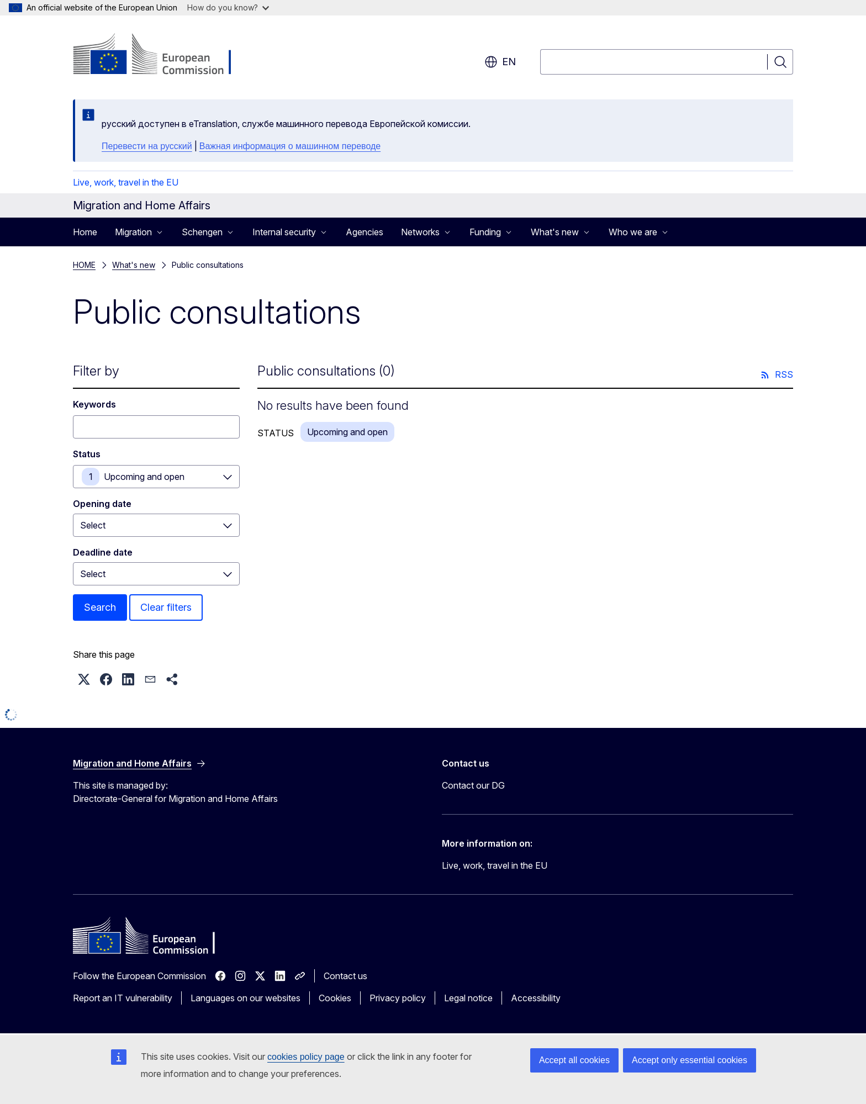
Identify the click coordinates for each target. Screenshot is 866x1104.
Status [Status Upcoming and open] (87, 453)
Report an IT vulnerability (122, 997)
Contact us (345, 975)
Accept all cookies (574, 1060)
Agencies (364, 231)
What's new (133, 265)
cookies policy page (306, 1056)
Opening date (102, 503)
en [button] (500, 61)
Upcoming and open (144, 476)
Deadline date (103, 552)
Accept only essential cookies (689, 1060)
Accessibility (536, 997)
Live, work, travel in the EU (125, 182)
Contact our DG (473, 785)
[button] (84, 679)
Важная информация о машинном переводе (290, 146)
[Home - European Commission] (162, 55)
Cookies (335, 997)
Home (85, 231)
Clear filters (166, 607)
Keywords (94, 404)
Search (100, 607)
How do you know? (228, 7)
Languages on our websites (245, 997)
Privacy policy (397, 997)
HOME (84, 265)
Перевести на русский (147, 146)
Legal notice (468, 997)
